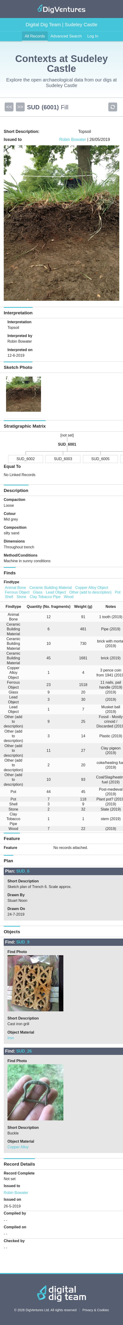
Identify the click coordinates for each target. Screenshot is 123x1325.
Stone (21, 597)
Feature (10, 848)
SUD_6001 (67, 444)
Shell (9, 597)
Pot (117, 592)
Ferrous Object (17, 592)
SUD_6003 (63, 459)
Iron (10, 1038)
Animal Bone (15, 588)
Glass (37, 592)
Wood (69, 597)
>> (20, 107)
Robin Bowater (72, 139)
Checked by (14, 1241)
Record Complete (19, 1173)
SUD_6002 (26, 459)
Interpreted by (19, 336)
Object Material (20, 1032)
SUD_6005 (100, 459)
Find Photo (17, 952)
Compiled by (15, 1213)
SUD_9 (23, 942)
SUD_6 (23, 871)
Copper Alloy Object (91, 588)
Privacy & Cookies (95, 1310)
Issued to (12, 1186)
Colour (10, 514)
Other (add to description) (90, 592)
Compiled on (15, 1227)
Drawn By (16, 895)
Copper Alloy (18, 1147)
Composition (15, 527)
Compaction (14, 500)
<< (9, 107)
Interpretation (19, 322)
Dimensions (14, 541)
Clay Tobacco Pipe (45, 597)
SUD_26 (24, 1051)
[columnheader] (11, 606)
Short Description (23, 881)
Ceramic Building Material (50, 588)
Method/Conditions (21, 555)
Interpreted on (20, 350)
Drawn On (16, 909)
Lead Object (56, 592)
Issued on (12, 1199)
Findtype (11, 582)
